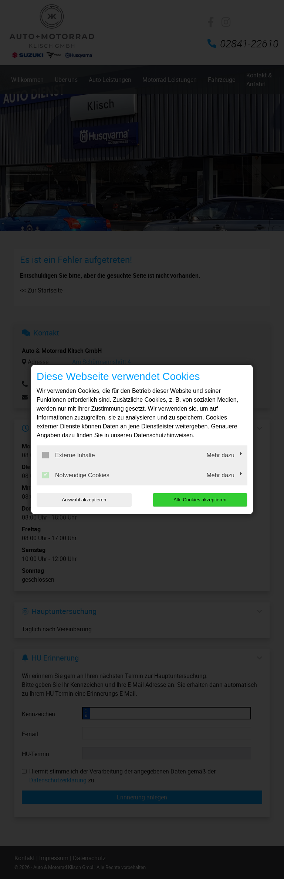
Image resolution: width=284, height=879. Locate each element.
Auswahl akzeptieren (84, 499)
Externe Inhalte (68, 455)
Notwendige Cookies (75, 475)
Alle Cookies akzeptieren (199, 499)
